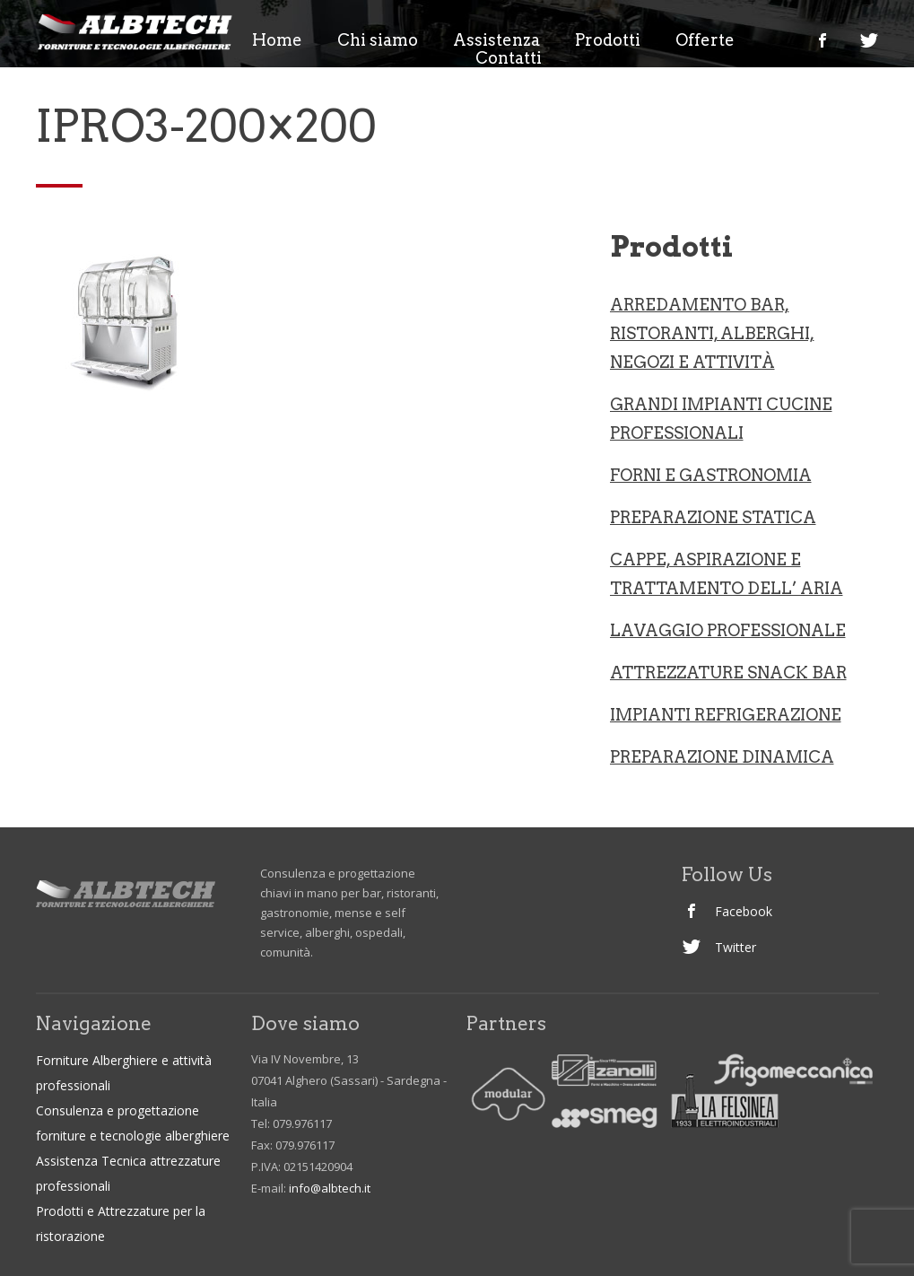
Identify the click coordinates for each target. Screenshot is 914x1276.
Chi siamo (377, 40)
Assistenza (496, 40)
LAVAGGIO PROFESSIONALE (728, 630)
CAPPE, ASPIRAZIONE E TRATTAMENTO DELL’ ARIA (726, 574)
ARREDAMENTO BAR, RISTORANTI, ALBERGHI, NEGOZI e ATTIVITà (712, 333)
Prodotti (607, 40)
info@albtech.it (329, 1188)
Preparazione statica (713, 517)
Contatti (508, 58)
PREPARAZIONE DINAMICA (722, 756)
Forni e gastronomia (711, 475)
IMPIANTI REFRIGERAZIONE (725, 714)
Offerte (705, 40)
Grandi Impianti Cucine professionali (721, 418)
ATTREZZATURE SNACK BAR (728, 672)
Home (277, 40)
